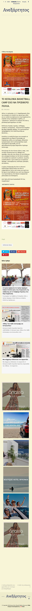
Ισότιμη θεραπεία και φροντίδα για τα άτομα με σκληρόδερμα (8, 586)
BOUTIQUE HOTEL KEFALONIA (16, 453)
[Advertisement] (16, 33)
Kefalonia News (7, 245)
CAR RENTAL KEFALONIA (16, 425)
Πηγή (3, 239)
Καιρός (24, 2)
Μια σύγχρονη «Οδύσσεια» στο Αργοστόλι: (15, 359)
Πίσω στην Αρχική (7, 52)
